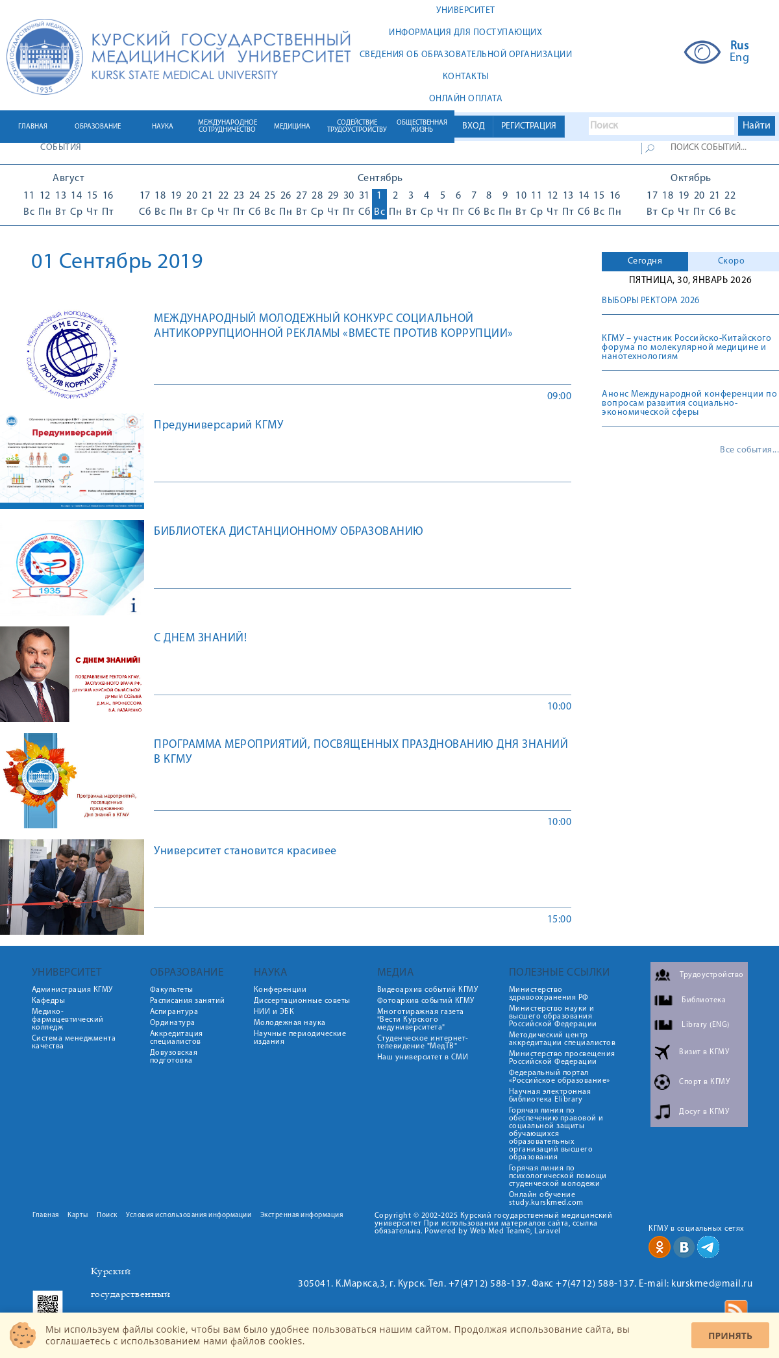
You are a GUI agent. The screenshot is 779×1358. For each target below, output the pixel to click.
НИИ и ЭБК (274, 1012)
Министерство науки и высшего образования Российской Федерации (553, 1016)
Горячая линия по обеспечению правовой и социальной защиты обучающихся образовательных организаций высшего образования (556, 1134)
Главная (45, 1215)
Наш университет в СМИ (423, 1057)
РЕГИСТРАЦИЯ (528, 126)
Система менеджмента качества (74, 1042)
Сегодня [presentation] (645, 261)
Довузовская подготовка (174, 1057)
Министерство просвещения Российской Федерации (562, 1058)
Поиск (107, 1215)
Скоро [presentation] (731, 261)
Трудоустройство (712, 975)
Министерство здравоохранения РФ (549, 994)
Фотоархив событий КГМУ (426, 1001)
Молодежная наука (290, 1023)
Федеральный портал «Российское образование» (559, 1077)
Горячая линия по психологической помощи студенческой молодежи (558, 1176)
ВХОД (473, 126)
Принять (730, 1335)
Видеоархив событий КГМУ (427, 990)
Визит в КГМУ (704, 1052)
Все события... (749, 450)
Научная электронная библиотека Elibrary (550, 1096)
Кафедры (49, 1001)
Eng (740, 58)
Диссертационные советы (302, 1001)
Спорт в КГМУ (704, 1082)
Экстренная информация (301, 1215)
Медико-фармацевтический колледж (68, 1019)
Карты (78, 1215)
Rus (739, 47)
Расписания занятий (187, 1001)
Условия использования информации (188, 1215)
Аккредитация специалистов (176, 1038)
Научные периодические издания (300, 1038)
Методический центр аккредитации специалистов (562, 1039)
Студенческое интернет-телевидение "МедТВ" (423, 1042)
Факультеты (171, 990)
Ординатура (172, 1023)
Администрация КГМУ (72, 990)
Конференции (280, 990)
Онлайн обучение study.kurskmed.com (546, 1199)
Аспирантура (174, 1012)
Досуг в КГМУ (704, 1112)
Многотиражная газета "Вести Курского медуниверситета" (420, 1019)
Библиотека (704, 1000)
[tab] (645, 261)
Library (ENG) (706, 1025)
